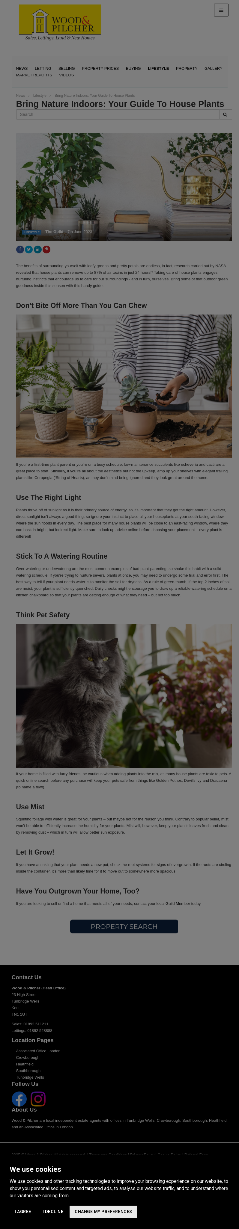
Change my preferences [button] (103, 1211)
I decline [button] (53, 1211)
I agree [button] (23, 1211)
